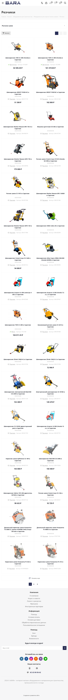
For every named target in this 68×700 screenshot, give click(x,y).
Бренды (34, 636)
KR (35, 672)
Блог (34, 633)
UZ (33, 672)
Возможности (34, 638)
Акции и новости (34, 598)
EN (38, 672)
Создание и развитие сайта (31, 695)
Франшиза (34, 604)
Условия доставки (34, 620)
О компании (34, 596)
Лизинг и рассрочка (34, 601)
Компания (34, 592)
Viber (41, 659)
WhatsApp (45, 659)
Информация (34, 611)
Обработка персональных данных (34, 622)
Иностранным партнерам (34, 606)
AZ (40, 672)
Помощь (34, 614)
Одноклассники (36, 659)
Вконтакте (21, 659)
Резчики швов (7, 26)
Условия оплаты (34, 617)
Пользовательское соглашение (34, 625)
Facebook (26, 659)
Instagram (31, 659)
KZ (31, 672)
